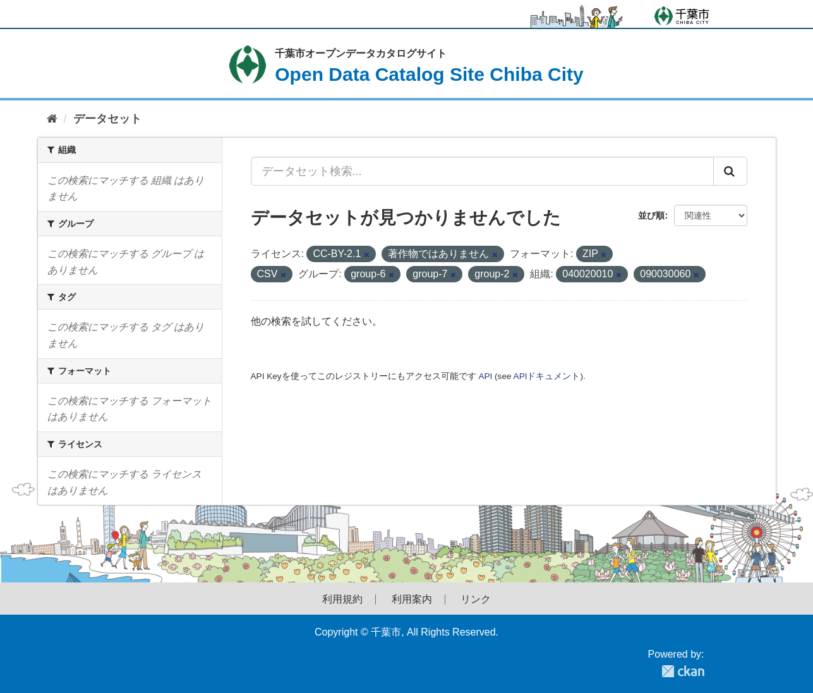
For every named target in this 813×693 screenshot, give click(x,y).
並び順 (651, 215)
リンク (476, 599)
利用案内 (412, 599)
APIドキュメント (547, 376)
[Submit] (730, 171)
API (485, 376)
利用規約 (342, 599)
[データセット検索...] (482, 171)
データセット (107, 118)
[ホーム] (52, 119)
